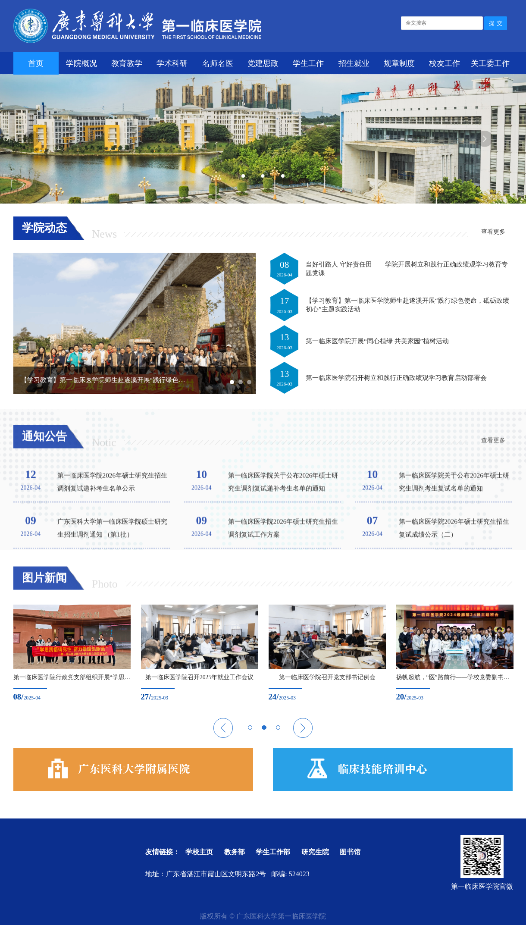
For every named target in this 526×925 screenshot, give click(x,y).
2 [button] (262, 175)
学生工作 (308, 63)
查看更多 (493, 232)
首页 (36, 63)
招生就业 (353, 63)
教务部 (234, 852)
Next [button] (484, 139)
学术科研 (172, 63)
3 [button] (283, 176)
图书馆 (350, 852)
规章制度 (399, 63)
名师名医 (217, 63)
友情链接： (162, 852)
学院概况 (81, 63)
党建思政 (263, 63)
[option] (65, 653)
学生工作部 (273, 852)
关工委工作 (490, 63)
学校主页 (199, 852)
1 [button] (243, 176)
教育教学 (126, 63)
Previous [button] (31, 139)
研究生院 (315, 852)
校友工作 (444, 63)
